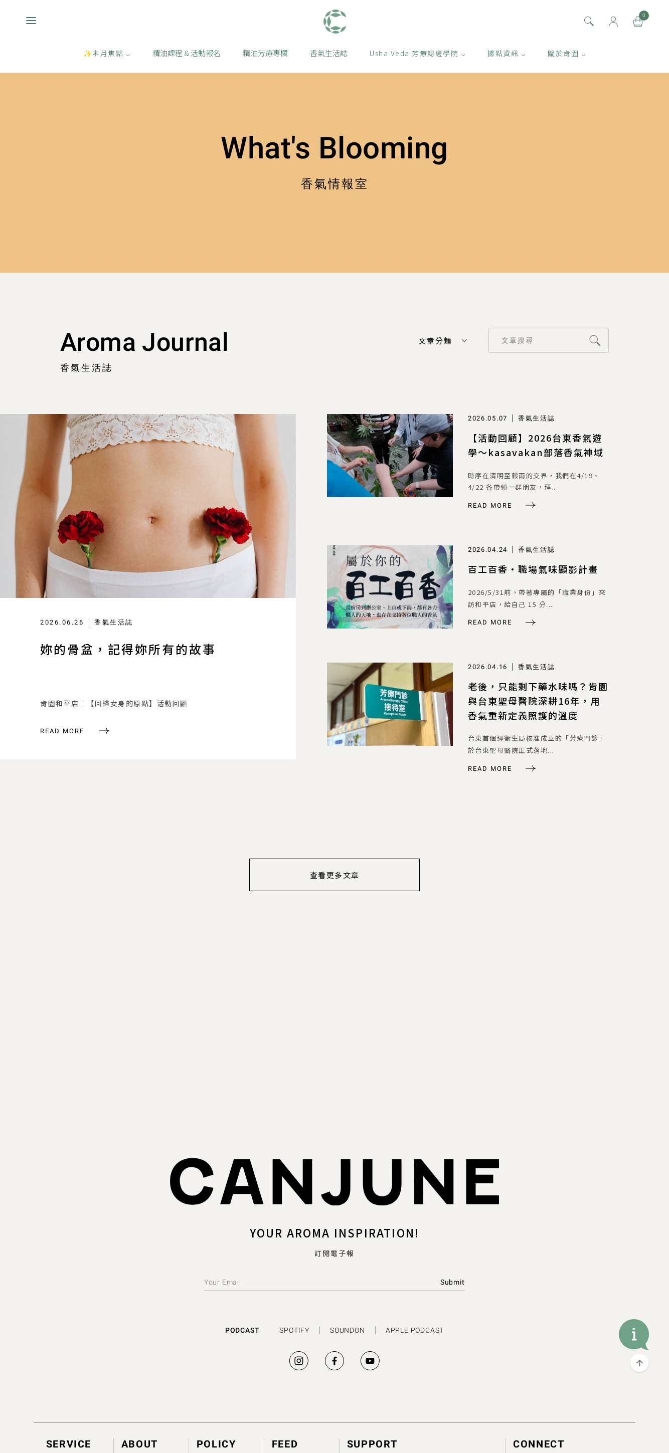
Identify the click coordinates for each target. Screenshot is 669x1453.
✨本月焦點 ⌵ (107, 56)
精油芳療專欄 (265, 56)
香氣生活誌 (329, 56)
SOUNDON (347, 1329)
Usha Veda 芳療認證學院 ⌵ (417, 56)
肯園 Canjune (334, 25)
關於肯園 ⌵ (567, 56)
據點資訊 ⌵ (506, 56)
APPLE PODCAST (415, 1329)
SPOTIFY (294, 1329)
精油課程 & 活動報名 (186, 56)
